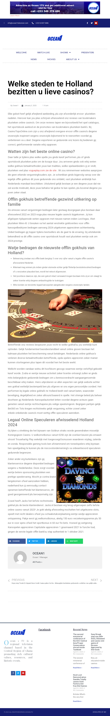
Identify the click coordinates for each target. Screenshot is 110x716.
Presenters (87, 52)
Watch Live (43, 52)
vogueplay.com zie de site (43, 170)
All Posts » (37, 562)
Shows (65, 52)
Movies (51, 59)
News (34, 59)
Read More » (77, 668)
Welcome (21, 52)
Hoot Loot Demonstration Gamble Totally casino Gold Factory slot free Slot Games (80, 680)
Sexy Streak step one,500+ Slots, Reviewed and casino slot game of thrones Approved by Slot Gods (98, 642)
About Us (72, 59)
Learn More (14, 15)
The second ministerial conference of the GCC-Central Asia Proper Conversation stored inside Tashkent (80, 642)
